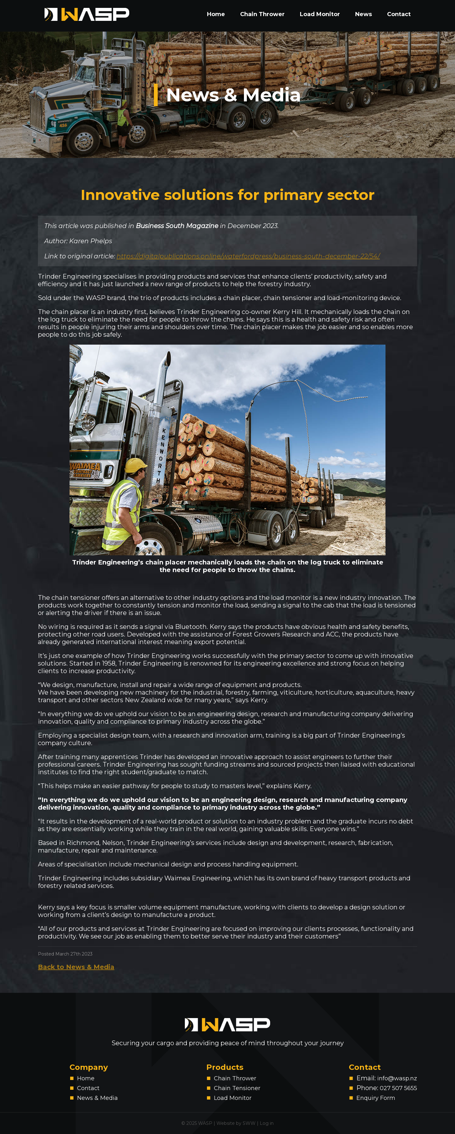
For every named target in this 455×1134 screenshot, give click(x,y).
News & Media (233, 95)
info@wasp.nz (397, 1078)
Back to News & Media (76, 967)
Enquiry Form (375, 1098)
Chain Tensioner (237, 1088)
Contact (399, 14)
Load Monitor (320, 14)
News (363, 14)
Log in (267, 1123)
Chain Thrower (262, 14)
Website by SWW (236, 1123)
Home (216, 14)
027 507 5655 (398, 1088)
